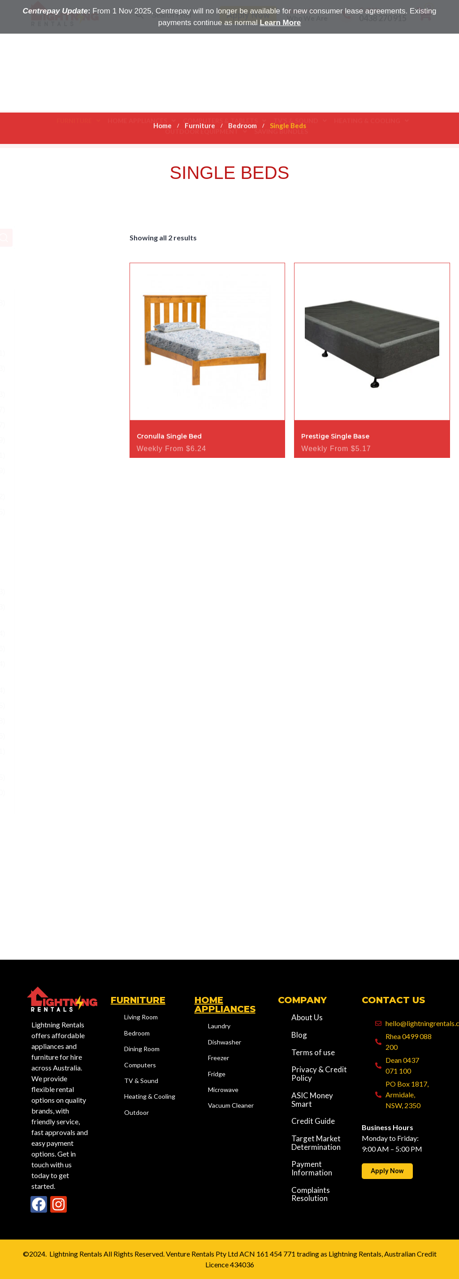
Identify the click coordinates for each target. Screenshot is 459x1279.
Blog (299, 1035)
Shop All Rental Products (47, 757)
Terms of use (313, 1052)
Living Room (56, 649)
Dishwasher (224, 1042)
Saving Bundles (281, 96)
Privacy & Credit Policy (319, 1074)
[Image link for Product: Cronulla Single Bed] (207, 365)
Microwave (223, 1089)
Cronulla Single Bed (169, 461)
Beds (58, 353)
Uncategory (41, 792)
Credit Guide (313, 1121)
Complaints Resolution (310, 1194)
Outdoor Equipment (206, 96)
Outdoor (49, 664)
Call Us (369, 50)
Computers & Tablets (224, 85)
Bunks (59, 394)
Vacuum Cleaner (231, 1105)
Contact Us (393, 1000)
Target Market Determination (316, 1143)
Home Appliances (142, 85)
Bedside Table (63, 374)
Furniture (78, 85)
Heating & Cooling (371, 85)
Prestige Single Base (335, 461)
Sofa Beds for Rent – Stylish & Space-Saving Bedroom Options (71, 544)
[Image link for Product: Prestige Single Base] (372, 365)
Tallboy (61, 592)
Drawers (63, 425)
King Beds (66, 440)
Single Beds (69, 496)
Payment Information (311, 1168)
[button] (78, 85)
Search (100, 238)
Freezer (218, 1057)
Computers (140, 1064)
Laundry (219, 1025)
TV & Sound (141, 1080)
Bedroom (242, 122)
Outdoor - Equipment (56, 721)
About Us (301, 51)
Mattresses (67, 455)
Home (162, 122)
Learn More (280, 22)
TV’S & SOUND (300, 85)
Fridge (216, 1073)
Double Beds (70, 409)
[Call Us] (346, 55)
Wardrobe (65, 607)
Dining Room (57, 633)
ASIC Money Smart (312, 1100)
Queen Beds (60, 476)
